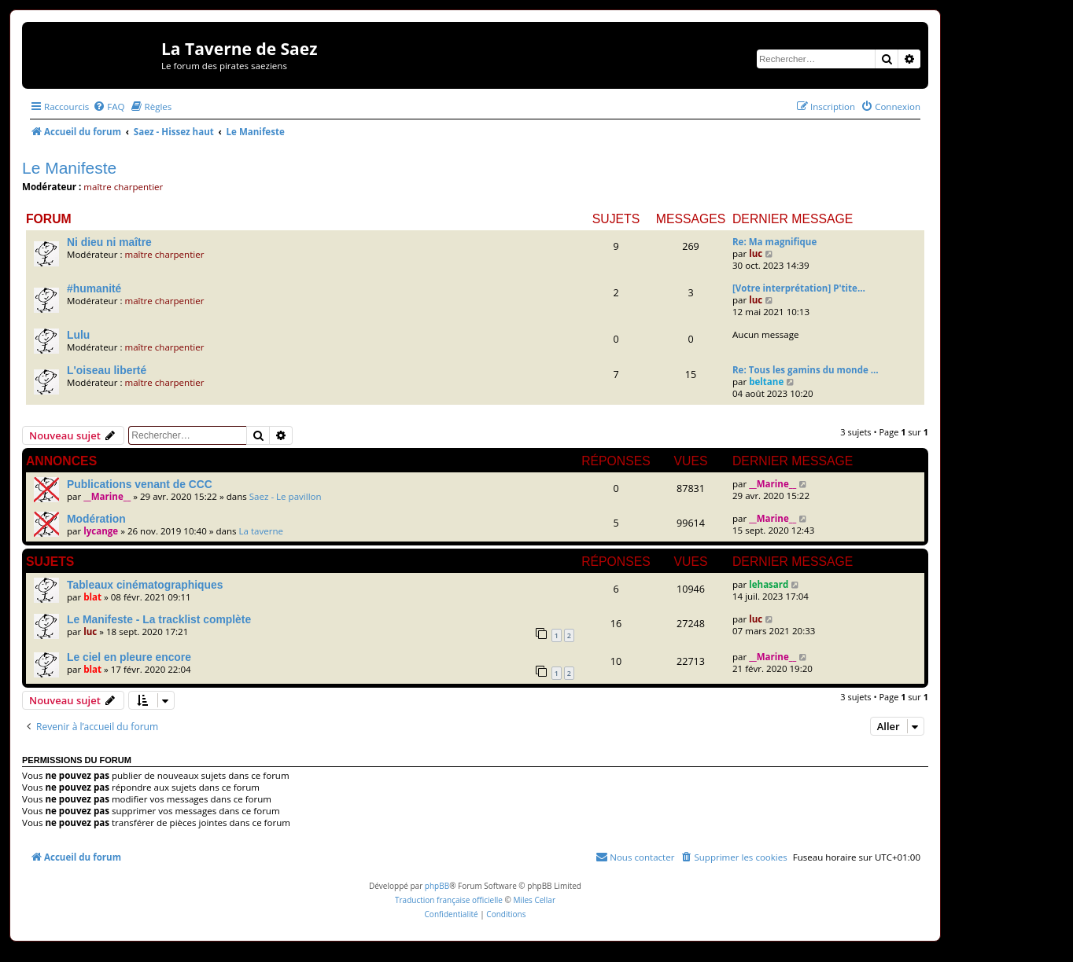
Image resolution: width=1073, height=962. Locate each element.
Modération (96, 518)
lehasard (768, 584)
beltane (766, 381)
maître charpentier (123, 187)
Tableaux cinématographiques (145, 584)
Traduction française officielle (449, 899)
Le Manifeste (69, 168)
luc (755, 253)
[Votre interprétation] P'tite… (798, 288)
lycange (100, 531)
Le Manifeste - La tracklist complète (159, 619)
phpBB (437, 885)
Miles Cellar (534, 899)
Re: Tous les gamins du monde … (805, 370)
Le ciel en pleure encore (129, 657)
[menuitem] (108, 106)
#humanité (94, 288)
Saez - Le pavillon (285, 496)
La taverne (261, 531)
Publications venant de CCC (139, 484)
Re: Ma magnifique (774, 242)
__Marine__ (107, 496)
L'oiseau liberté (106, 370)
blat (92, 597)
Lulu (78, 335)
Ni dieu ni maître (109, 242)
